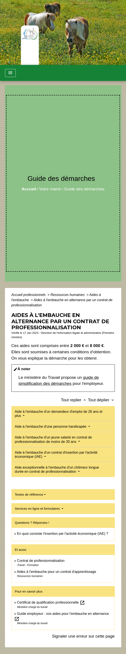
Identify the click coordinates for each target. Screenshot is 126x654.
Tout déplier (101, 400)
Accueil (29, 189)
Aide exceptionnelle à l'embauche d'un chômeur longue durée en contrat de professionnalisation (57, 469)
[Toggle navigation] (10, 73)
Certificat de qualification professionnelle (51, 602)
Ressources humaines (68, 295)
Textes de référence (29, 494)
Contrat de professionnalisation (41, 560)
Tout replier (74, 400)
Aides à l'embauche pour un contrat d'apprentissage (56, 572)
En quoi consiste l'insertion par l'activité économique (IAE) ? (62, 533)
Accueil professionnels (29, 295)
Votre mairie (50, 189)
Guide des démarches (84, 189)
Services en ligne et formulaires (38, 508)
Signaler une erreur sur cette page (83, 636)
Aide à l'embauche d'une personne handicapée (51, 426)
